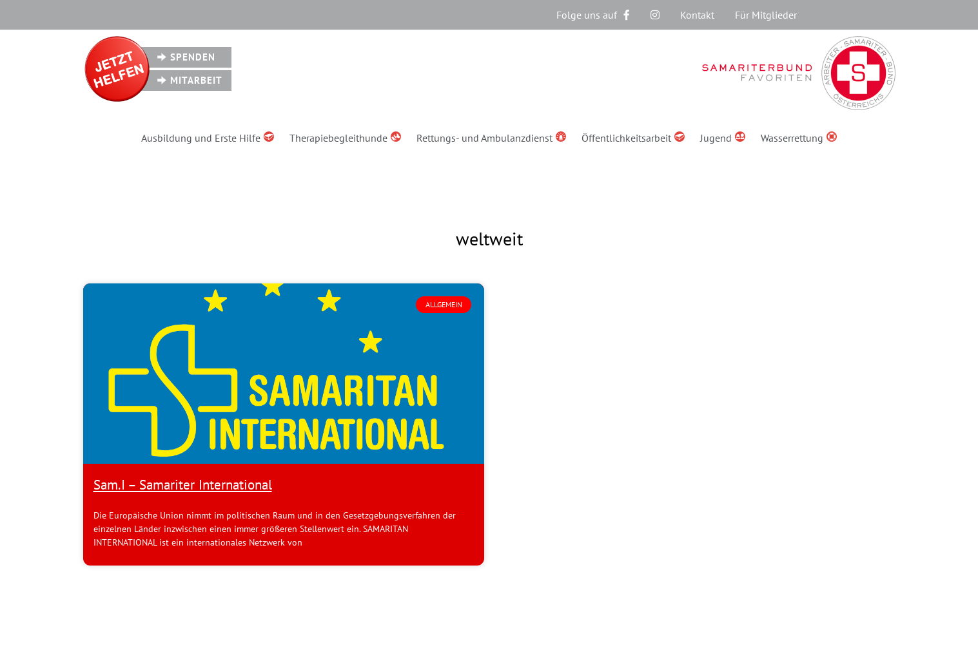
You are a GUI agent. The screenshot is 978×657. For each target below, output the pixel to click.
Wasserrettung (799, 137)
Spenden (192, 57)
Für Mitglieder (766, 14)
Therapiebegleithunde (345, 137)
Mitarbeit (196, 80)
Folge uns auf (593, 14)
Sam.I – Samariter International (182, 484)
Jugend (722, 137)
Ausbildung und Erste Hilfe (207, 137)
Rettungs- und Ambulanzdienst (491, 137)
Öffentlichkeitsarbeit (633, 137)
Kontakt (697, 14)
